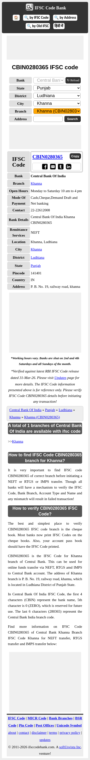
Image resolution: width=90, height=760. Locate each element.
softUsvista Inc (70, 747)
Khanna (36, 183)
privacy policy (70, 733)
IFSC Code (16, 718)
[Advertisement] (45, 48)
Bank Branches (60, 718)
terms (53, 733)
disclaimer (38, 733)
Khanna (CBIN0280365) (42, 417)
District (20, 96)
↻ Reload (73, 80)
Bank (20, 80)
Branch (20, 111)
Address (20, 119)
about (12, 733)
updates (45, 740)
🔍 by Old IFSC (38, 26)
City (20, 104)
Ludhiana (37, 257)
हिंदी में (58, 26)
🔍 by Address (65, 17)
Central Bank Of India (25, 410)
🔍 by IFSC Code (36, 17)
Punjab (36, 266)
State (20, 88)
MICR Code (37, 718)
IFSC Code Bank (50, 8)
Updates (60, 378)
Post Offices (45, 725)
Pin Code (26, 725)
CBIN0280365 (47, 157)
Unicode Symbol (69, 725)
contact (24, 733)
